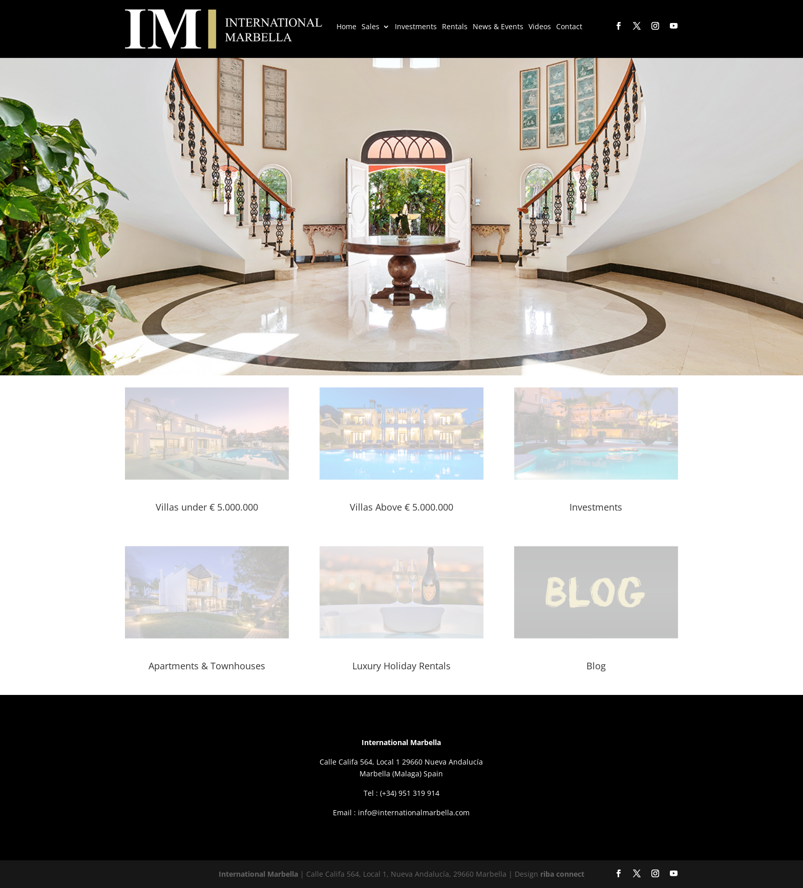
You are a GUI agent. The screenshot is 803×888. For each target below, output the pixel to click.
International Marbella (258, 874)
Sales (370, 27)
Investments (416, 27)
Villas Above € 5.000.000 (401, 507)
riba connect (562, 874)
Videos (540, 27)
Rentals (455, 27)
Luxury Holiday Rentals (401, 666)
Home (346, 27)
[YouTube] (673, 26)
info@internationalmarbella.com (414, 812)
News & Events (498, 27)
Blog (596, 666)
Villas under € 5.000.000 (207, 507)
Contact (569, 27)
